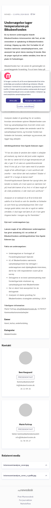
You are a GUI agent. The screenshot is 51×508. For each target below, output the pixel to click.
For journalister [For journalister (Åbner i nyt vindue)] (25, 500)
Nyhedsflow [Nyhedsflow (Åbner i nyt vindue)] (25, 503)
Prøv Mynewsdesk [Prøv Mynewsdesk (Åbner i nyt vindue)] (25, 496)
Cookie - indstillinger (25, 106)
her (27, 222)
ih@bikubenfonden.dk (25, 385)
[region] (25, 91)
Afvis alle (13, 101)
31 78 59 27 (25, 441)
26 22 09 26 (25, 388)
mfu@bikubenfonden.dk (27, 309)
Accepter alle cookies (34, 101)
